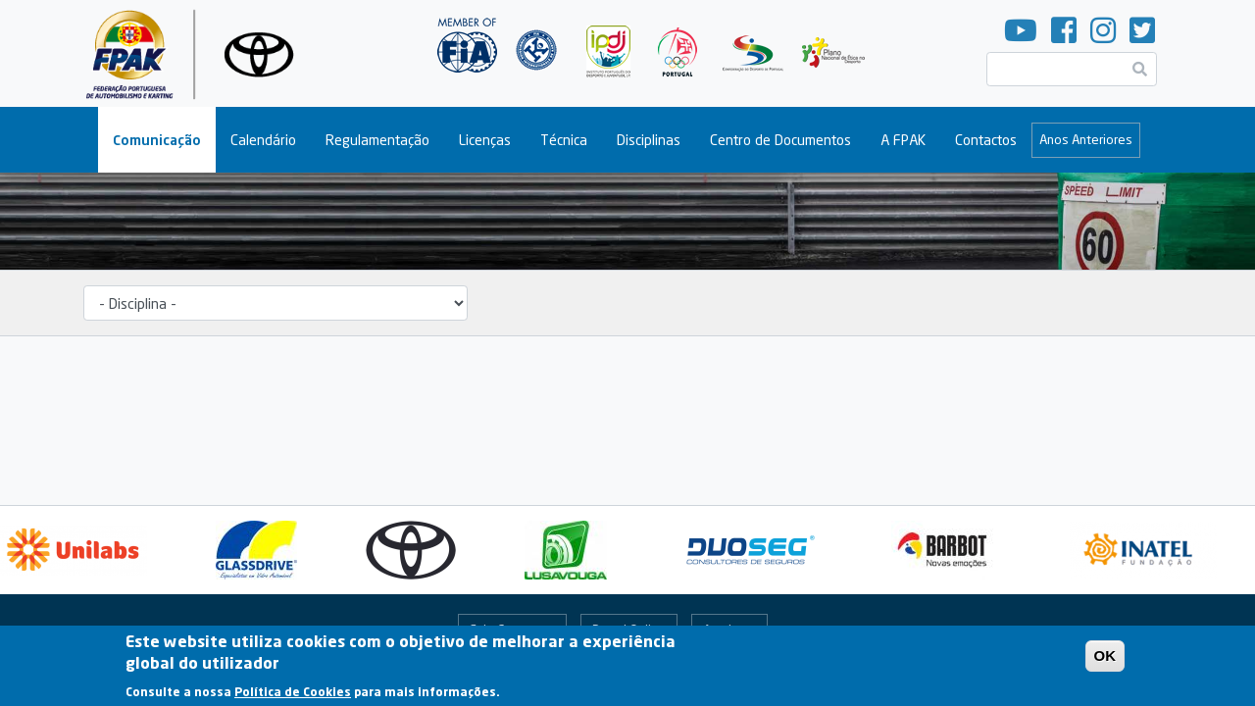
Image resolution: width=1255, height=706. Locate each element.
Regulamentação (377, 139)
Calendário (263, 139)
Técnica (563, 139)
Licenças (485, 139)
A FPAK (903, 139)
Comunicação (157, 139)
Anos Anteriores (1085, 139)
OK (1105, 660)
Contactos (986, 139)
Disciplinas (648, 139)
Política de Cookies (292, 695)
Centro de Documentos (780, 139)
